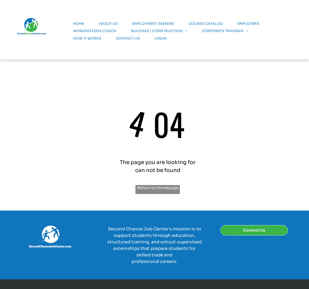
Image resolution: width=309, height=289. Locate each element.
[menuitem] (78, 24)
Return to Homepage (157, 187)
